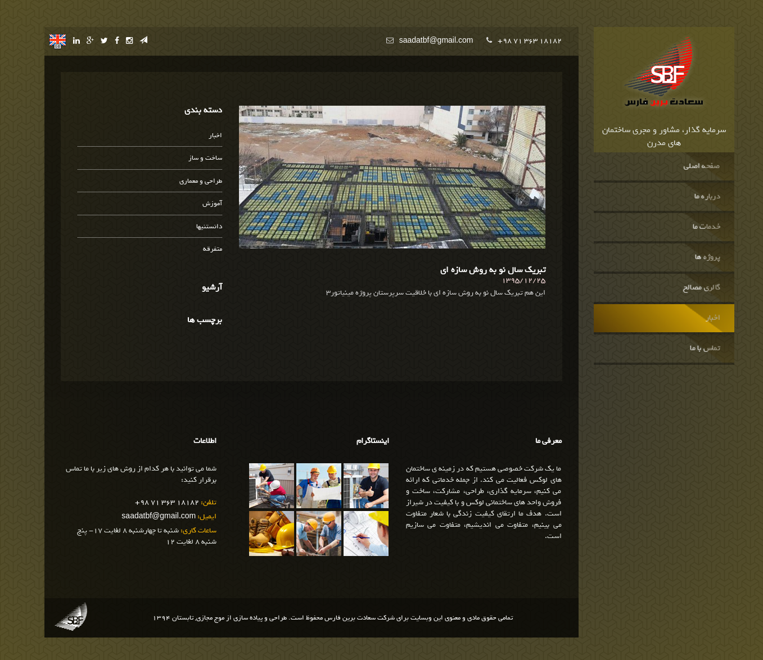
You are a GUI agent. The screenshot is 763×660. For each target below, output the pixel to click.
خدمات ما (706, 227)
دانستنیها (209, 226)
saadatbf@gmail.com (436, 41)
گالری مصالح (701, 288)
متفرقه (212, 249)
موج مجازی (210, 617)
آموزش (212, 203)
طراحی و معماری (200, 181)
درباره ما (707, 197)
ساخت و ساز (205, 158)
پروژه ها (707, 257)
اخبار (712, 318)
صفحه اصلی (701, 166)
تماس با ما (705, 348)
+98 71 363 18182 (530, 41)
